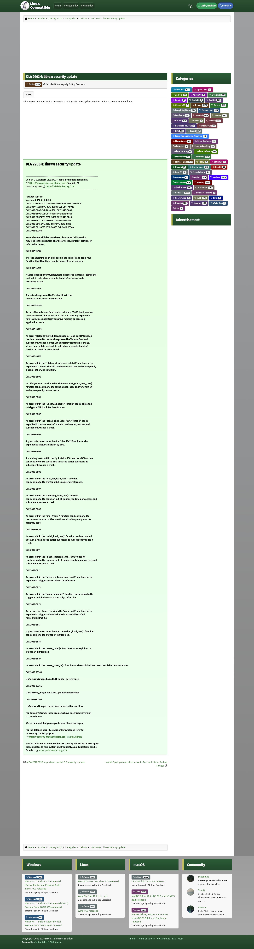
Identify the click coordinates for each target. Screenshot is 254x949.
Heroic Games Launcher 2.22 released (98, 881)
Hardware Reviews (184, 126)
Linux (194, 131)
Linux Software (206, 151)
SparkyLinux (181, 198)
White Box (218, 203)
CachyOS (196, 100)
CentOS (213, 100)
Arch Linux (217, 95)
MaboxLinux (181, 156)
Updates (199, 203)
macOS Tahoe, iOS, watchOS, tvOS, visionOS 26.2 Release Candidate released (150, 918)
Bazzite (179, 100)
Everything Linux (184, 110)
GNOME (180, 120)
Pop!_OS (179, 172)
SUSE (200, 198)
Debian (33, 84)
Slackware (204, 187)
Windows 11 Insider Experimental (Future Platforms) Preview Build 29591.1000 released (43, 885)
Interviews (207, 126)
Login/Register (207, 5)
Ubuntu (180, 203)
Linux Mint (180, 146)
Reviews (218, 177)
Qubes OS (180, 177)
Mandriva (202, 156)
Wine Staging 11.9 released (92, 896)
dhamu (202, 907)
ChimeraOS (181, 105)
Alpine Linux (203, 89)
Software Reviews (205, 193)
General (201, 115)
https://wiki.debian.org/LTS (60, 186)
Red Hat (199, 177)
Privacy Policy (163, 938)
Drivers (218, 105)
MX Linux (219, 162)
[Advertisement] (127, 46)
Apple (139, 892)
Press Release (200, 172)
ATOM (180, 938)
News (28, 94)
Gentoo (219, 115)
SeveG (201, 890)
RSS (174, 938)
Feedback (181, 115)
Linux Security (182, 151)
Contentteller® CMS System (48, 942)
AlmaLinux (181, 89)
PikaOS (219, 167)
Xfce (178, 208)
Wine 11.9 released (88, 910)
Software (181, 193)
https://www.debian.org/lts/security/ (48, 183)
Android (180, 95)
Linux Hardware (205, 141)
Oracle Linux (199, 167)
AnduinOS (198, 95)
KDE (178, 131)
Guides (197, 120)
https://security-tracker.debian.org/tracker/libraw (55, 736)
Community (87, 5)
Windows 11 (34, 877)
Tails (215, 198)
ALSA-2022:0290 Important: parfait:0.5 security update (55, 762)
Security (202, 182)
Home (58, 5)
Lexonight (203, 876)
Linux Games (182, 141)
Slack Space (182, 187)
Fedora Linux (209, 110)
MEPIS (202, 162)
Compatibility (71, 5)
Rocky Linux (182, 182)
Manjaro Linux (183, 162)
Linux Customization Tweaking (190, 136)
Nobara (179, 167)
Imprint (132, 938)
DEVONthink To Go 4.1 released (148, 881)
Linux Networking (203, 146)
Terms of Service (146, 938)
